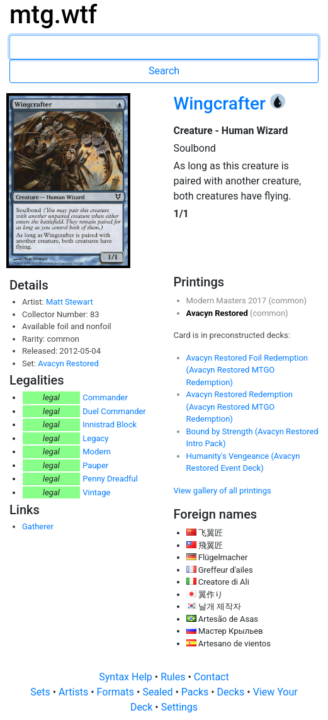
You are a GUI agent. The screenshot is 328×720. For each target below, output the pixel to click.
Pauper (95, 465)
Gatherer (38, 526)
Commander (105, 397)
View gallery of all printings (222, 490)
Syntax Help (127, 677)
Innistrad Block (109, 424)
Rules (174, 677)
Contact (211, 677)
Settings (179, 707)
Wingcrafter (221, 103)
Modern (96, 451)
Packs (196, 692)
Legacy (95, 438)
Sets (41, 692)
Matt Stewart (69, 302)
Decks (232, 692)
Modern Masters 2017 (227, 300)
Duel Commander (114, 411)
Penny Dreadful (110, 478)
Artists (75, 692)
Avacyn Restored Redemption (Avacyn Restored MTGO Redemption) (239, 407)
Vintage (96, 492)
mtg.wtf (53, 15)
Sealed (158, 692)
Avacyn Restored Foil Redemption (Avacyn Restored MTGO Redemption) (247, 370)
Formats (117, 692)
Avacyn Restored (68, 363)
